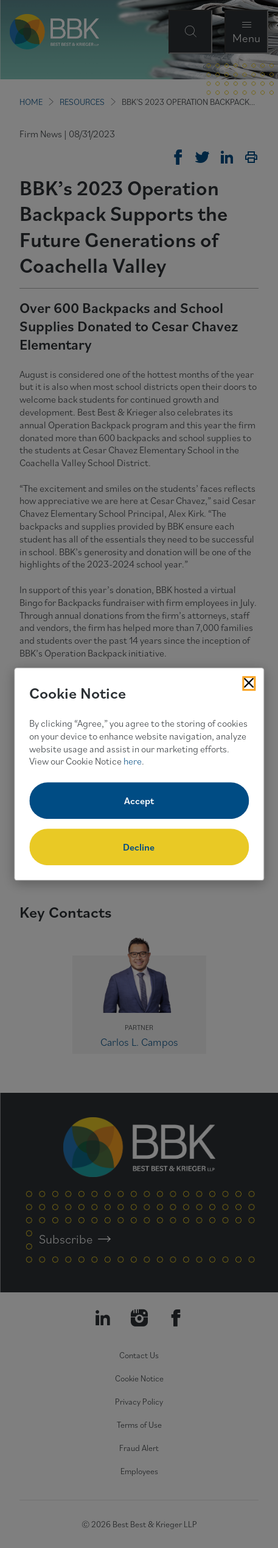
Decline (139, 847)
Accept (139, 800)
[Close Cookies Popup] (249, 683)
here (132, 761)
